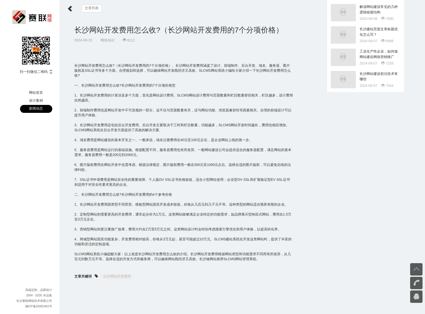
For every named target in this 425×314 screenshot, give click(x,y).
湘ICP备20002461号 (38, 306)
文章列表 (92, 8)
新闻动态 (36, 108)
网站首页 (36, 92)
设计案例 (36, 100)
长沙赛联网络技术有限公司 (34, 301)
